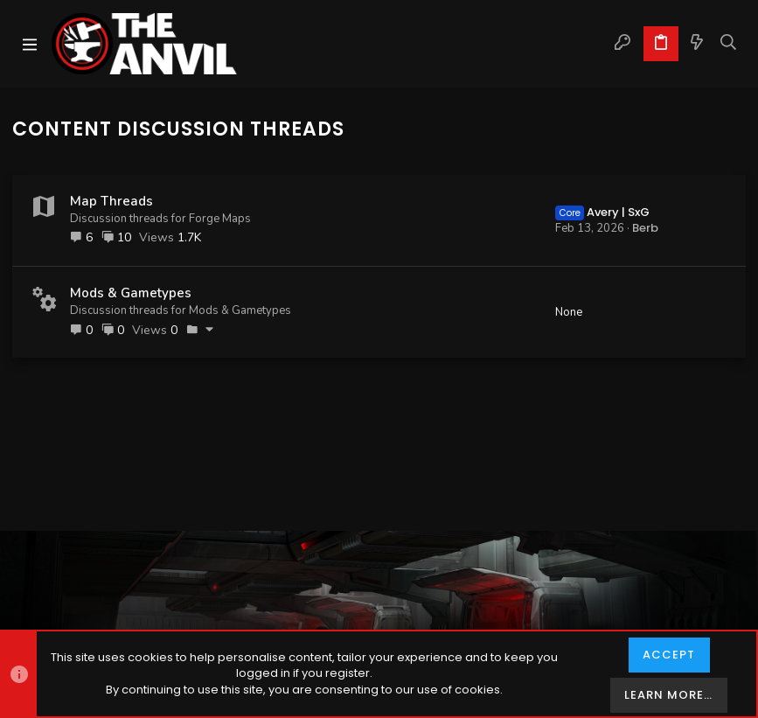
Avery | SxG (602, 212)
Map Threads (111, 201)
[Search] (729, 43)
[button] (29, 44)
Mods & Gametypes (130, 293)
